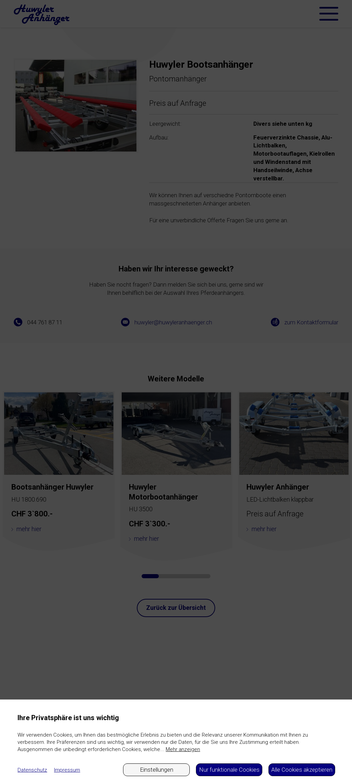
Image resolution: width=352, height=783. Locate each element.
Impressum (67, 770)
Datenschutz (32, 770)
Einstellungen (156, 769)
